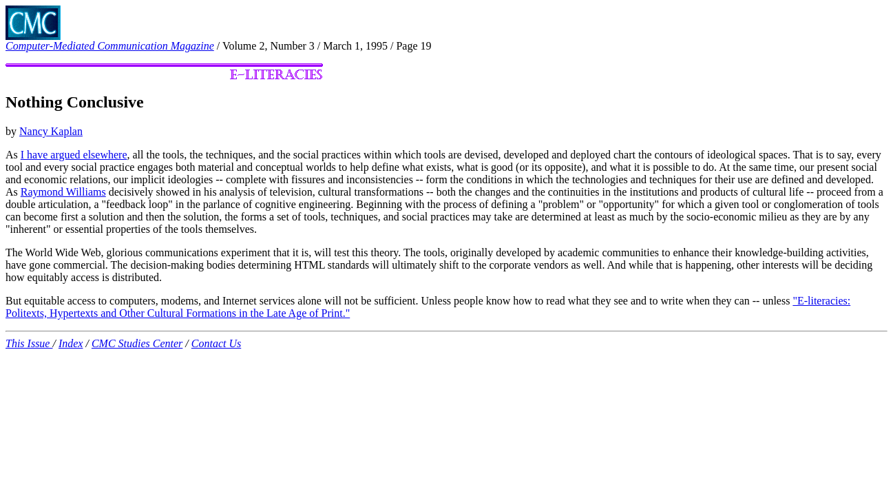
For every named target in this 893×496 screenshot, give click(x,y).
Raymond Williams (63, 192)
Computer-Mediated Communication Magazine (110, 46)
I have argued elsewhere (74, 155)
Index (71, 343)
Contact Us (216, 343)
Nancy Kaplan (51, 131)
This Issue (29, 343)
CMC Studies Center (137, 343)
